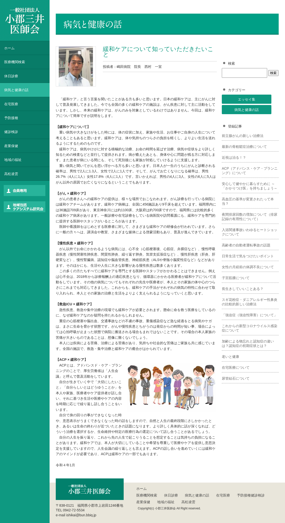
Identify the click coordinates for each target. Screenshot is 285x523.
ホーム (9, 48)
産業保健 (11, 146)
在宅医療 (11, 104)
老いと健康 (230, 357)
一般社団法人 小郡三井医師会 (25, 20)
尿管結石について (236, 378)
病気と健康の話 (246, 110)
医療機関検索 (146, 495)
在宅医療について (236, 367)
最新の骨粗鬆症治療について (244, 147)
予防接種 (11, 118)
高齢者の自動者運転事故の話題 (246, 245)
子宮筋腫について (236, 278)
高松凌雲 (11, 174)
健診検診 (11, 132)
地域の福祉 (13, 160)
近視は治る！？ (234, 157)
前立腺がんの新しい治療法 (242, 136)
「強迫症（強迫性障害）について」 (249, 315)
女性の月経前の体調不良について (248, 267)
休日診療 (11, 76)
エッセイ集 (246, 99)
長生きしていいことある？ (242, 289)
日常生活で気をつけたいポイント (248, 256)
